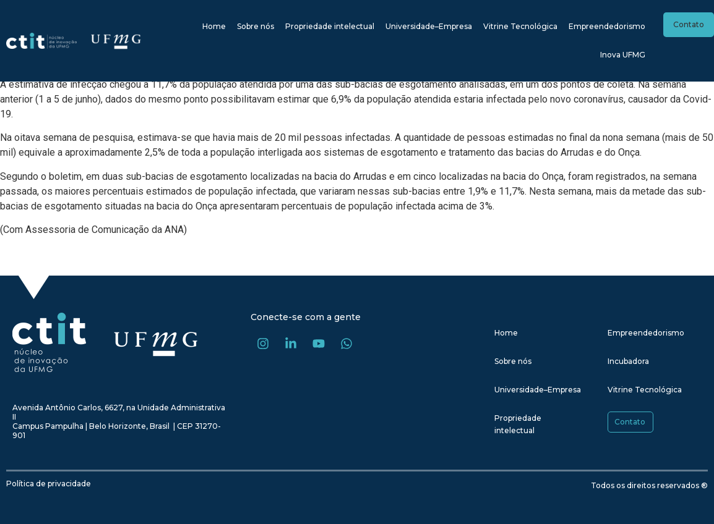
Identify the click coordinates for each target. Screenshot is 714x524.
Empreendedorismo (607, 26)
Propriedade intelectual (329, 26)
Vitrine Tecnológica (520, 26)
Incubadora (628, 361)
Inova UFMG (622, 54)
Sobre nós (255, 26)
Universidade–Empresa (428, 26)
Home (214, 26)
